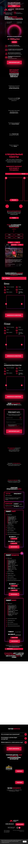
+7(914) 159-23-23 (19, 9)
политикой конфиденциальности (14, 426)
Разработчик (22, 831)
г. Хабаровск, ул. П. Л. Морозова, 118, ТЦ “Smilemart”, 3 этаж (9, 13)
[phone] (14, 422)
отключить (3, 841)
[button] (14, 62)
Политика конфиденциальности (18, 830)
